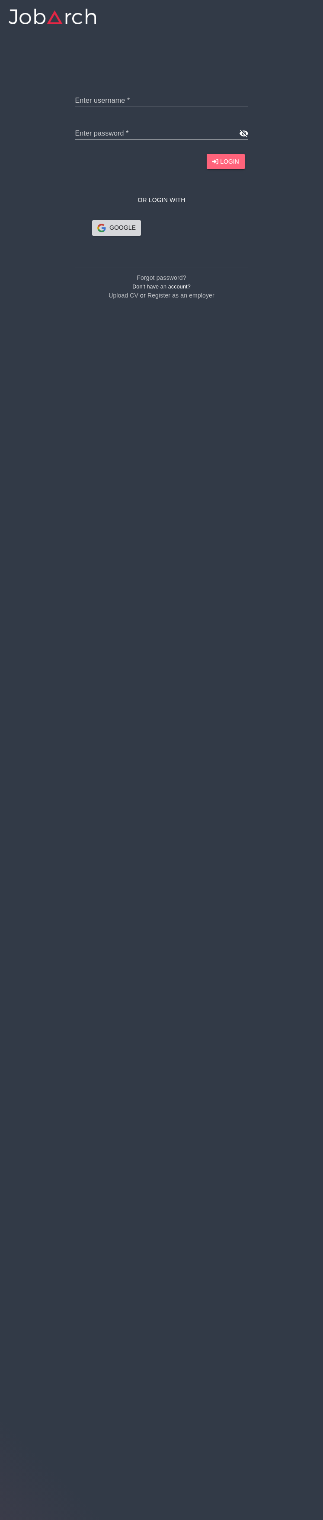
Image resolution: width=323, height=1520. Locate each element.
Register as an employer (180, 295)
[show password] (243, 133)
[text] (161, 100)
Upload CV (123, 295)
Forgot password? (161, 277)
